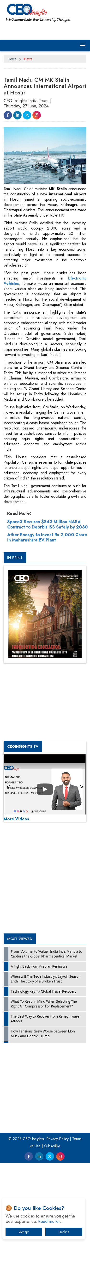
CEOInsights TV (22, 746)
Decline (64, 1232)
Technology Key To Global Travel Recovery (43, 991)
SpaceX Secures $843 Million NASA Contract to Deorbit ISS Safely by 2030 (47, 524)
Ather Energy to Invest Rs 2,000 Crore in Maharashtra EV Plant (47, 537)
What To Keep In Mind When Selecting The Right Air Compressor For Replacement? (44, 1003)
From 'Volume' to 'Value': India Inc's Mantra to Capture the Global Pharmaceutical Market (46, 953)
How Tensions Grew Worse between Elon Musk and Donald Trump (43, 1033)
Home (12, 58)
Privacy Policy (57, 1139)
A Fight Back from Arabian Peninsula (39, 966)
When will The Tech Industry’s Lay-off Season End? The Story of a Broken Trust (46, 978)
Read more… (50, 1221)
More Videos (16, 819)
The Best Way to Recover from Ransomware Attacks (45, 1018)
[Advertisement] (45, 879)
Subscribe (52, 1146)
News (28, 58)
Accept (24, 1232)
